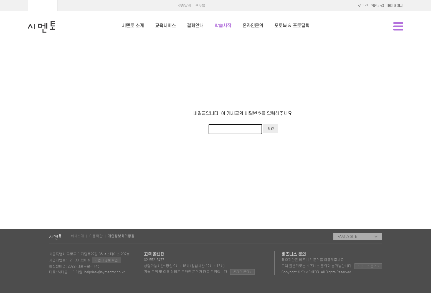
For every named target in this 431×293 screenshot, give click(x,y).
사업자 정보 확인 (106, 260)
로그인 (363, 5)
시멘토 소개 (133, 26)
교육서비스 (165, 26)
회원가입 (377, 5)
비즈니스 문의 (368, 266)
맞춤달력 (184, 5)
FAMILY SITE (357, 237)
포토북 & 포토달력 (292, 26)
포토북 (200, 5)
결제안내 (195, 26)
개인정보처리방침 (121, 236)
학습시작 (223, 26)
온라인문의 (252, 26)
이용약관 (96, 236)
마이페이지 (395, 5)
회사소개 (77, 236)
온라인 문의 (242, 271)
